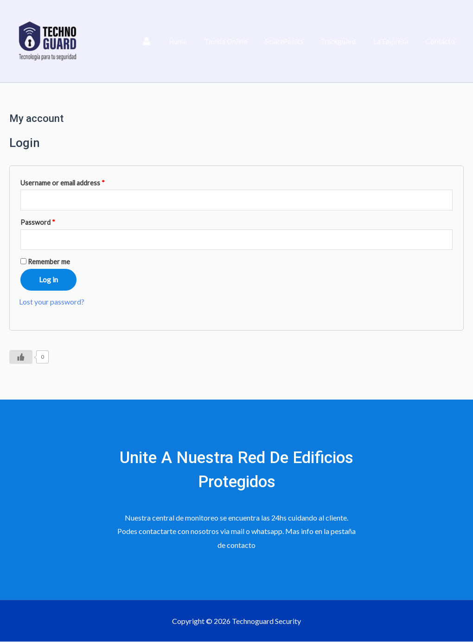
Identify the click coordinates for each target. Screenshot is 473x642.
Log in (48, 279)
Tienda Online (241, 41)
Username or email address (62, 183)
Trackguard (346, 41)
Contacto (442, 41)
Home (197, 41)
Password (37, 222)
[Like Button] (20, 357)
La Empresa (396, 41)
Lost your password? (51, 302)
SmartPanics (296, 41)
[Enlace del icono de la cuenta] (167, 41)
